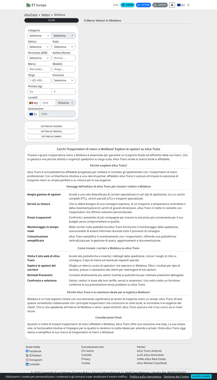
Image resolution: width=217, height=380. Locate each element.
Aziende (160, 4)
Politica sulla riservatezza (146, 376)
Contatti (86, 355)
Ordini (127, 4)
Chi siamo (87, 351)
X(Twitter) (35, 355)
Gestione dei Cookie (176, 376)
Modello (57, 64)
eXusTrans (30, 15)
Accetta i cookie (201, 376)
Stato (56, 41)
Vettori (143, 4)
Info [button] (116, 5)
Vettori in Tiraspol (51, 131)
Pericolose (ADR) (37, 53)
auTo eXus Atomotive (150, 355)
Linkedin (34, 364)
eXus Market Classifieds (152, 363)
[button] (181, 4)
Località (32, 97)
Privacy (85, 359)
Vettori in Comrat (52, 136)
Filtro (51, 20)
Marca (32, 64)
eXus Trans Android (149, 351)
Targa (31, 75)
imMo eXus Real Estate (151, 359)
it (188, 5)
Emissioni (58, 75)
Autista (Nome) (61, 53)
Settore (32, 41)
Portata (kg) (35, 86)
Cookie (85, 363)
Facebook (35, 351)
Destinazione (35, 109)
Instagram (35, 360)
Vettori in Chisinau (51, 126)
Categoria (34, 30)
